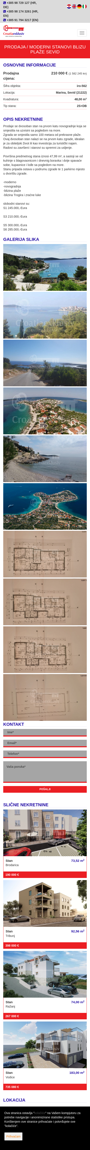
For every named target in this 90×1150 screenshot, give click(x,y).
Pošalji (44, 789)
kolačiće (39, 1113)
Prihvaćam (13, 1136)
